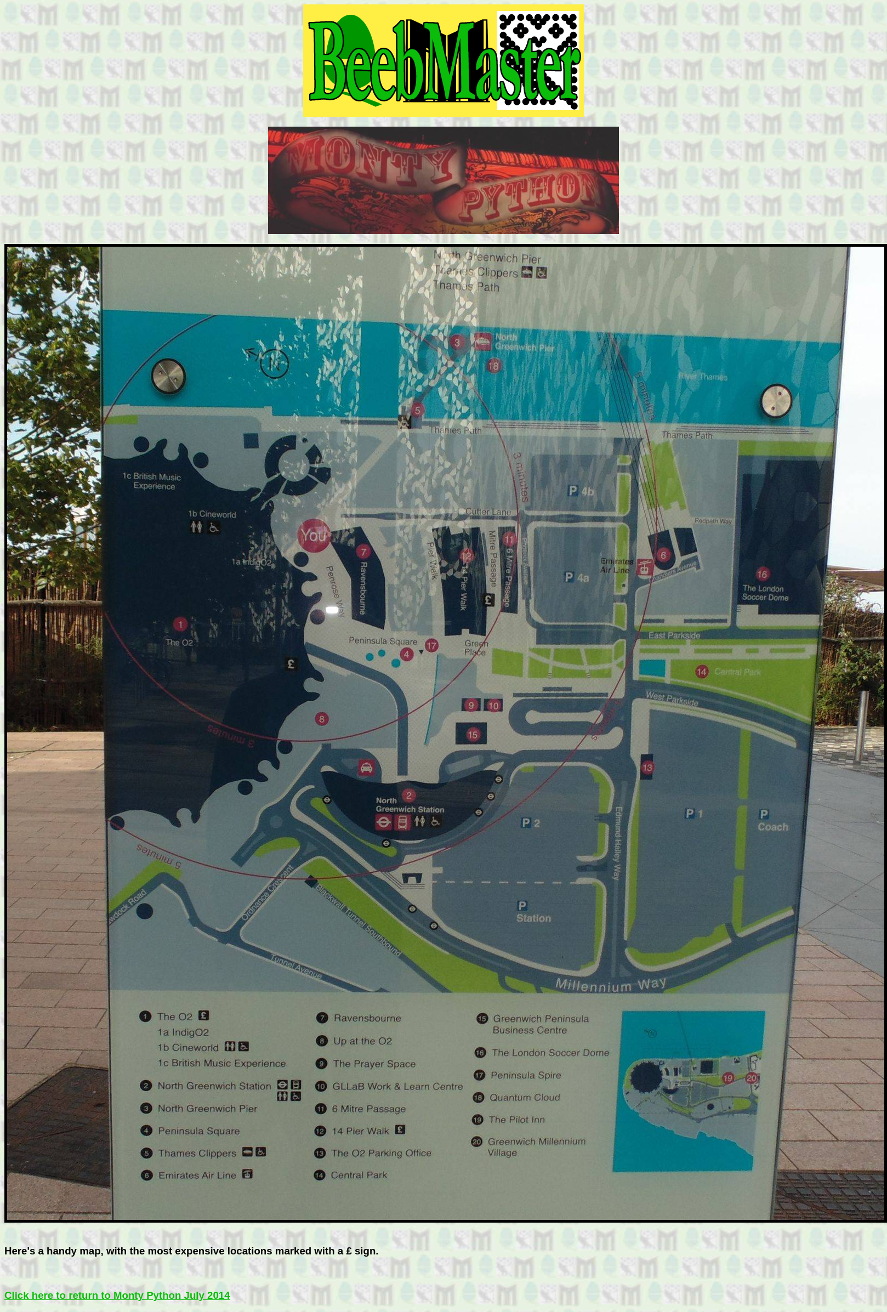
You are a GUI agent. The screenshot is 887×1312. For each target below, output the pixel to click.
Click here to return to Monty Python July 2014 (117, 1295)
